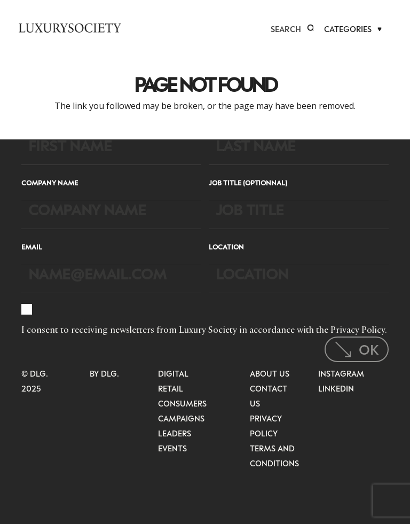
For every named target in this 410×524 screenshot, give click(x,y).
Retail (170, 388)
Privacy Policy (357, 329)
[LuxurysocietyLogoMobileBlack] (70, 28)
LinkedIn (336, 388)
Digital (173, 373)
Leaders (174, 433)
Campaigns (181, 418)
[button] (311, 29)
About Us (269, 373)
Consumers (182, 403)
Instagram (341, 373)
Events (172, 448)
